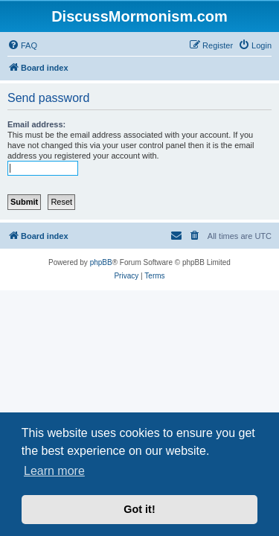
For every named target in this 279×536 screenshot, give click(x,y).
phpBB (101, 262)
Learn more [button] (54, 471)
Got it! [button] (139, 509)
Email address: (36, 124)
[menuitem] (22, 45)
